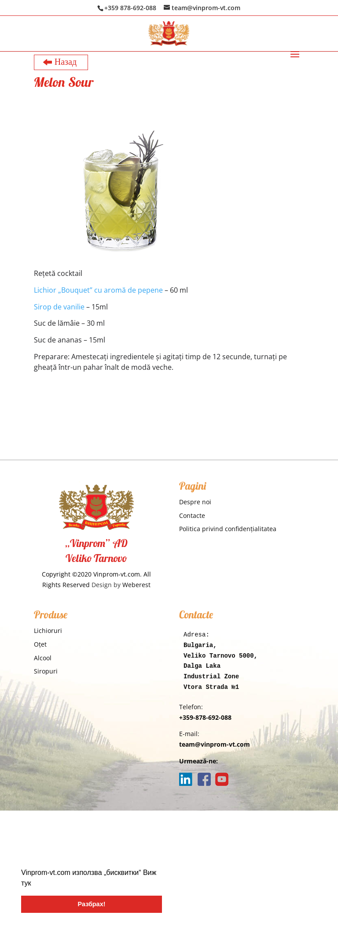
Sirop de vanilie (59, 307)
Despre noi (195, 502)
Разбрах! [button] (92, 904)
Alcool (42, 658)
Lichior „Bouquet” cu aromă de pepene (98, 290)
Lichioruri (48, 630)
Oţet (40, 644)
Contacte (192, 515)
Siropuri (46, 671)
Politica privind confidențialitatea (227, 529)
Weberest (136, 584)
